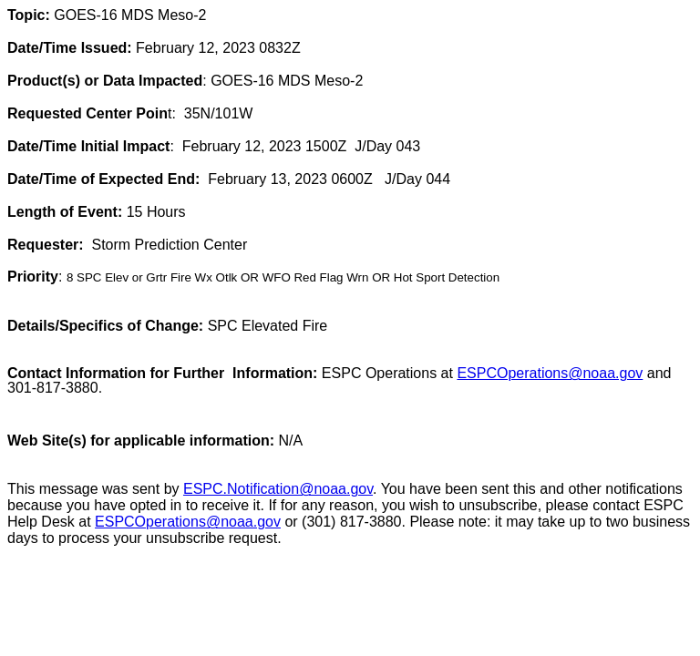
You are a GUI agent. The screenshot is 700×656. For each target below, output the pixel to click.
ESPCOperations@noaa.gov (188, 521)
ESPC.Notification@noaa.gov (278, 489)
